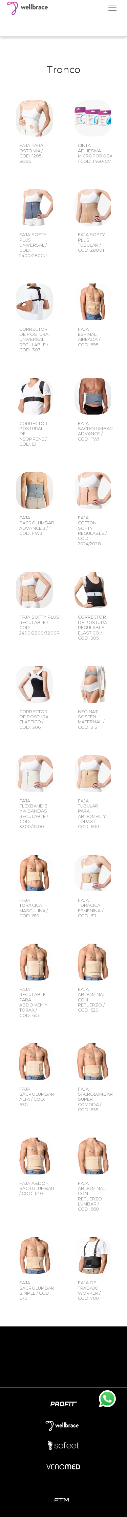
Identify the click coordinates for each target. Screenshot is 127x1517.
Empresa (63, 1344)
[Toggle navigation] (112, 8)
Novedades (63, 1359)
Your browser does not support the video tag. (63, 25)
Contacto (63, 1374)
